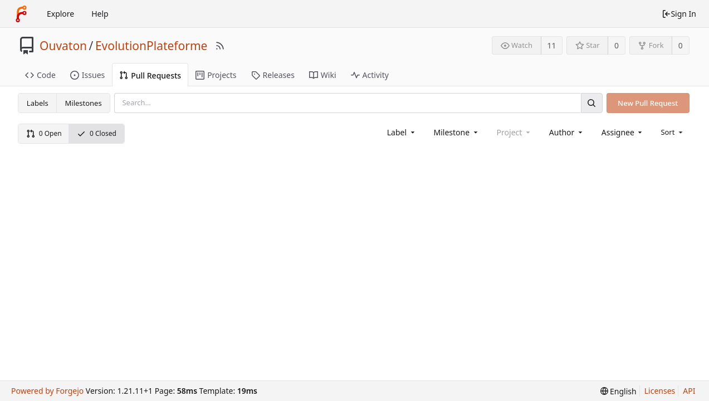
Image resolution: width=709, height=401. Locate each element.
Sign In (679, 13)
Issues (87, 75)
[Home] (21, 14)
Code (40, 75)
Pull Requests (150, 75)
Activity (370, 75)
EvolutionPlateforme (151, 45)
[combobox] (402, 132)
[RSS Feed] (220, 46)
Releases (273, 75)
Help (100, 13)
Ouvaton (63, 45)
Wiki (322, 75)
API (689, 390)
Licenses (660, 390)
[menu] (672, 132)
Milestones (83, 103)
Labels (37, 103)
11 (551, 45)
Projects (215, 75)
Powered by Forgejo (47, 390)
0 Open (44, 133)
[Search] (591, 103)
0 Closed (96, 133)
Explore (60, 13)
